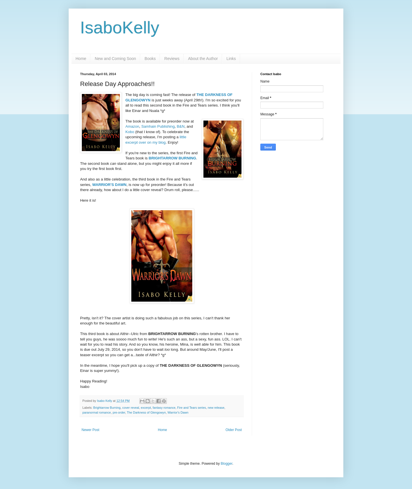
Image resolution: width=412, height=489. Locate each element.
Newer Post (90, 430)
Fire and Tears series (191, 407)
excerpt (146, 407)
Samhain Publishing (158, 126)
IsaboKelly (119, 27)
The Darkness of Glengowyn (146, 412)
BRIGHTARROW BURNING (172, 158)
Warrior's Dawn (177, 412)
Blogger (226, 464)
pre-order (119, 412)
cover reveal (130, 407)
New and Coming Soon (115, 58)
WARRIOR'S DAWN (109, 185)
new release (216, 407)
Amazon (132, 126)
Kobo (129, 132)
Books (150, 58)
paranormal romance (96, 412)
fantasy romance (163, 407)
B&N (181, 126)
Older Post (233, 430)
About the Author (203, 58)
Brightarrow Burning (106, 407)
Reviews (171, 58)
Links (231, 58)
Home (81, 58)
